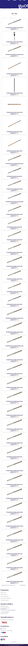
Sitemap (13, 641)
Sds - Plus (9, 8)
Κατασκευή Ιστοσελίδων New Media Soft (14, 645)
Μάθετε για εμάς (3, 592)
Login (15, 641)
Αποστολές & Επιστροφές (5, 596)
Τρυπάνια (21, 7)
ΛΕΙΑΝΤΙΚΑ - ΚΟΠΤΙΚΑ (15, 7)
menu (1, 1)
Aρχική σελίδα (4, 7)
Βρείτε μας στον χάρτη (4, 613)
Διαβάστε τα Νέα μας (4, 594)
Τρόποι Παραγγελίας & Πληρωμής (6, 598)
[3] (24, 585)
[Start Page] (14, 1)
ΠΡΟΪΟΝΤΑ (9, 7)
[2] (23, 585)
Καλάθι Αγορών (4, 628)
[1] (22, 585)
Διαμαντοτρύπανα (4, 8)
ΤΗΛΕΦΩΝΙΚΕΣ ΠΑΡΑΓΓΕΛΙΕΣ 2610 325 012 (21, 3)
